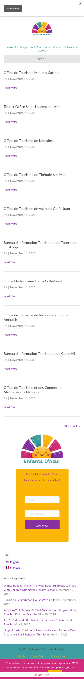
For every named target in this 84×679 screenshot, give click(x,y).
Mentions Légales (58, 656)
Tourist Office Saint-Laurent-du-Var (31, 106)
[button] (42, 524)
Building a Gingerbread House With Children (32, 599)
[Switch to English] (13, 562)
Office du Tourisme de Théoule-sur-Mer (35, 174)
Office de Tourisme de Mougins (28, 140)
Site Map (22, 656)
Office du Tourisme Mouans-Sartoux (32, 72)
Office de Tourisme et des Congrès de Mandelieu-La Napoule (33, 389)
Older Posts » (72, 426)
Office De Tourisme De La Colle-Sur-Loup (36, 281)
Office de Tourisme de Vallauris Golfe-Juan (37, 208)
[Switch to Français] (13, 567)
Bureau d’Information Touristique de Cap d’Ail (39, 353)
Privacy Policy (37, 656)
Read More (10, 87)
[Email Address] (42, 513)
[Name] (42, 499)
